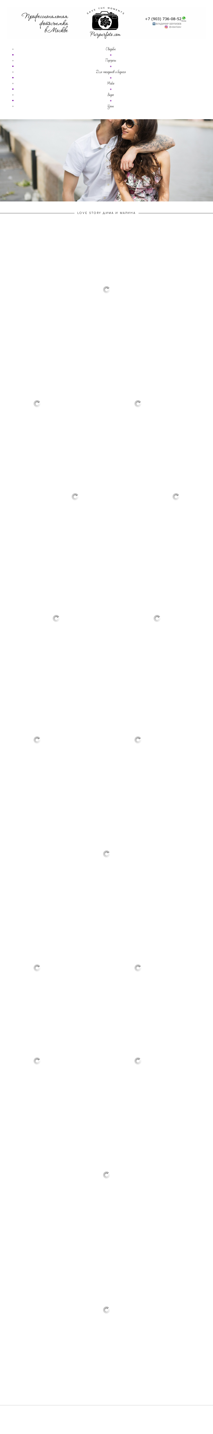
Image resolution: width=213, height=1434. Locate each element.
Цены (111, 106)
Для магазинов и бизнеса (111, 72)
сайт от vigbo (106, 1425)
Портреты (110, 61)
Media (110, 83)
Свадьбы (111, 49)
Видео (111, 95)
